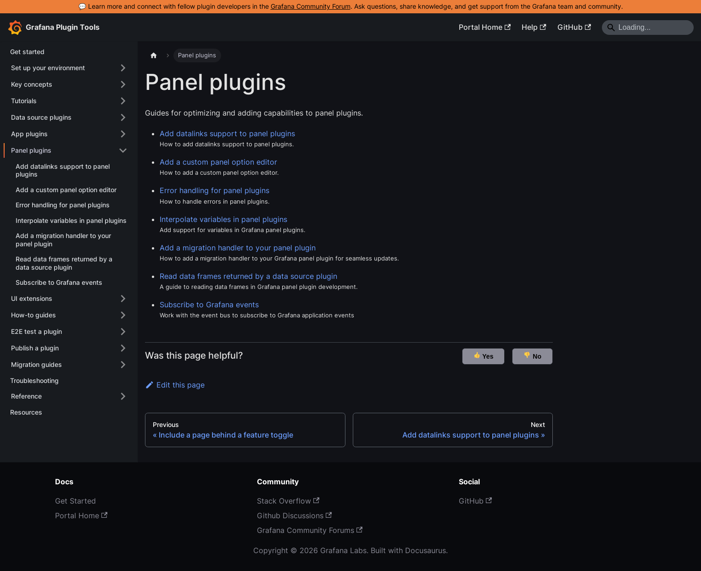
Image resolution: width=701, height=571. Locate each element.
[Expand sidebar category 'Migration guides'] (123, 364)
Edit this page (175, 384)
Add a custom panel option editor (218, 161)
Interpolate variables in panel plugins (223, 219)
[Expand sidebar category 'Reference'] (123, 396)
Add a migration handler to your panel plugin (238, 247)
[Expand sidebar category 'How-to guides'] (123, 315)
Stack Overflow (288, 500)
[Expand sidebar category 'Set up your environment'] (123, 68)
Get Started (75, 500)
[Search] (648, 27)
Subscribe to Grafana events (209, 304)
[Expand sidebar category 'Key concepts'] (123, 84)
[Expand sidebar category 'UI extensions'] (123, 298)
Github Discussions (294, 515)
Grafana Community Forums (309, 530)
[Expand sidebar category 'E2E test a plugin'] (123, 331)
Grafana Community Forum (310, 6)
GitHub (574, 27)
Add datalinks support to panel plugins (227, 133)
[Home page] (153, 55)
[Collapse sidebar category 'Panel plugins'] (123, 150)
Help (534, 27)
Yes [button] (483, 355)
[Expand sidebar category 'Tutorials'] (123, 101)
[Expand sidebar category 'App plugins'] (123, 134)
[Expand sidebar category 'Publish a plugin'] (123, 348)
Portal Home (485, 27)
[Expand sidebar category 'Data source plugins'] (123, 117)
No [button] (532, 355)
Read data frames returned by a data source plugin (248, 276)
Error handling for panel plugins (214, 190)
